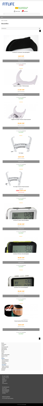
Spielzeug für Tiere (5, 367)
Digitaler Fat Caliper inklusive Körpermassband (21, 119)
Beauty (2, 343)
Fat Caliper (21, 153)
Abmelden (4, 393)
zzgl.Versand (24, 63)
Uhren (2, 357)
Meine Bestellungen (5, 390)
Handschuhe (4, 363)
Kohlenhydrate (4, 348)
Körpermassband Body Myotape (21, 321)
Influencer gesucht (5, 377)
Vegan (2, 353)
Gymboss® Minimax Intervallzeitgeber (21, 253)
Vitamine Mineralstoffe (5, 354)
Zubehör (3, 358)
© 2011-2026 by (21, 404)
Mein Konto (18, 11)
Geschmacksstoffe (4, 346)
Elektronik (3, 362)
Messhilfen (4, 364)
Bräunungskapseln (5, 359)
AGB (3, 382)
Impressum (4, 381)
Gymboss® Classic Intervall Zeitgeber (21, 220)
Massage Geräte (4, 355)
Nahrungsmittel (4, 349)
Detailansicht (21, 60)
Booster (2, 350)
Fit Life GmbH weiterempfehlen (7, 398)
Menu (2, 17)
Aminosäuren (3, 344)
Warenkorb (26, 11)
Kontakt (3, 378)
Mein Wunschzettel (5, 389)
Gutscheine (3, 368)
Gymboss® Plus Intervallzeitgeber (21, 287)
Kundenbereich (5, 387)
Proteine (2, 352)
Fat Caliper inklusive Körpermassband (21, 186)
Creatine (2, 345)
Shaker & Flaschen (5, 366)
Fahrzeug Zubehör (5, 361)
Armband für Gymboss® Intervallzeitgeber (21, 52)
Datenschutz (4, 379)
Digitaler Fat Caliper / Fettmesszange (21, 85)
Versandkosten (5, 383)
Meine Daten (4, 388)
